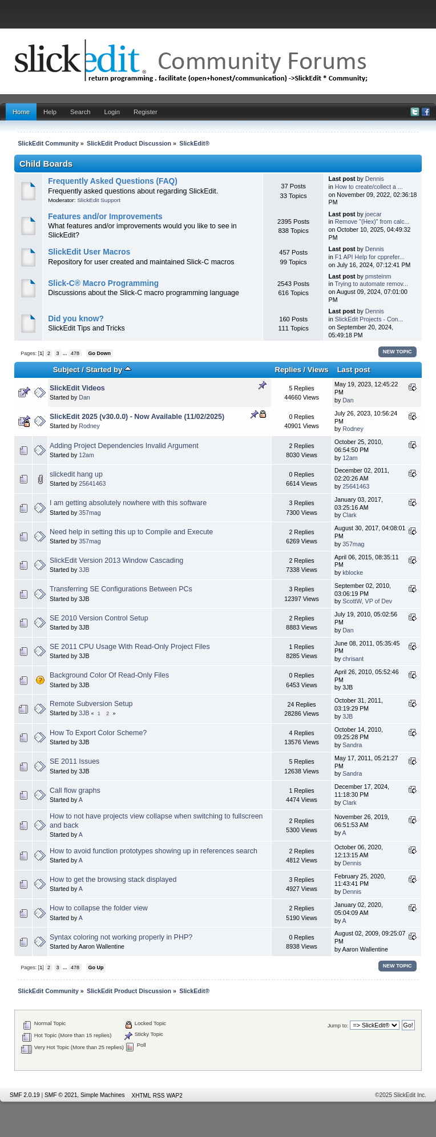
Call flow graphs (75, 791)
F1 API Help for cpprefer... (370, 256)
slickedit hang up (76, 474)
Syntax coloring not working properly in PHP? (121, 937)
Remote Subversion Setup (91, 704)
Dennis (374, 178)
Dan (84, 397)
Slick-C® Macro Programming (103, 283)
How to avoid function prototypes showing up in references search (153, 851)
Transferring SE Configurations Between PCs (121, 589)
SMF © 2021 (61, 1095)
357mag (89, 512)
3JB (84, 569)
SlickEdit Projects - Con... (369, 319)
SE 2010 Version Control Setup (99, 618)
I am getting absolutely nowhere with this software (128, 503)
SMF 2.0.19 (25, 1095)
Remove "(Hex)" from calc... (372, 221)
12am (86, 454)
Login (112, 111)
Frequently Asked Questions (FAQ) (112, 181)
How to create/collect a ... (369, 186)
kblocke (352, 572)
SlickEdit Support (98, 200)
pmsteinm (378, 276)
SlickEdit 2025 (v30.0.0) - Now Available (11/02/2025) (137, 417)
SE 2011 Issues (74, 761)
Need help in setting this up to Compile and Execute (131, 532)
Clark (349, 514)
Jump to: (338, 1025)
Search (80, 111)
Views (318, 369)
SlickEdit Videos (77, 388)
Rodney (89, 425)
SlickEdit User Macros (89, 252)
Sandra (352, 744)
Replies (288, 369)
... (65, 353)
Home (21, 111)
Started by (108, 369)
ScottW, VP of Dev (367, 601)
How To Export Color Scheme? (98, 733)
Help (49, 111)
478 (75, 353)
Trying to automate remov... (371, 283)
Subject (66, 369)
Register (146, 111)
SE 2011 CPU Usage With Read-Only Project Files (130, 647)
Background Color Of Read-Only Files (109, 675)
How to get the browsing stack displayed (113, 880)
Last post (353, 369)
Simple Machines (102, 1095)
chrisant (353, 658)
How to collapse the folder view (99, 908)
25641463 (92, 483)
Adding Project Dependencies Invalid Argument (124, 446)
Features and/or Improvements (105, 216)
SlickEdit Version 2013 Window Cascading (116, 561)
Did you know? (76, 319)
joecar (373, 214)
